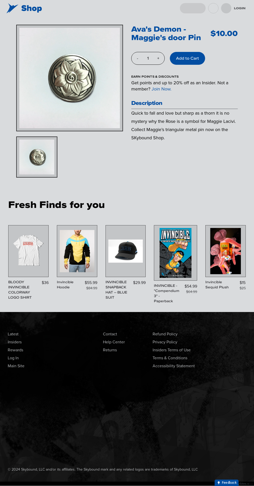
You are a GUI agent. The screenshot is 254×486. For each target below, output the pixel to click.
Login (240, 8)
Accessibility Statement (174, 366)
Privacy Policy (165, 342)
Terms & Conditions (170, 358)
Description (146, 103)
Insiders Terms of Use (172, 350)
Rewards (15, 350)
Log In (13, 358)
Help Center (114, 342)
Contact (110, 334)
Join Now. (161, 89)
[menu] (226, 8)
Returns (110, 350)
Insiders (15, 342)
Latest (13, 334)
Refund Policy (165, 334)
